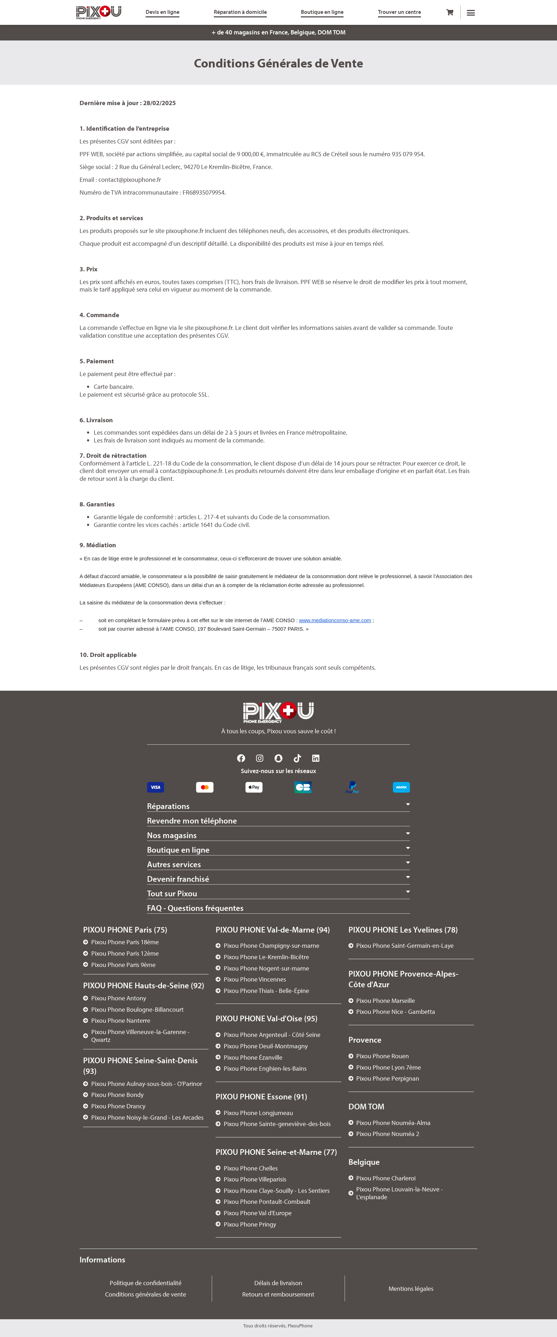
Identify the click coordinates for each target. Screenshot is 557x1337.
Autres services (174, 864)
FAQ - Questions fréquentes (195, 908)
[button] (471, 12)
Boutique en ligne (178, 849)
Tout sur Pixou (172, 893)
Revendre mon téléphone (192, 820)
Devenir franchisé (178, 879)
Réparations (168, 806)
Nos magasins (172, 835)
